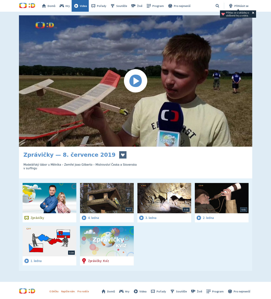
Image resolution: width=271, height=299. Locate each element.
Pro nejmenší (178, 6)
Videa (80, 6)
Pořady (98, 6)
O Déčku (54, 291)
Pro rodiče (83, 291)
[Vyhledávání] (217, 6)
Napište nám (68, 291)
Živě (136, 6)
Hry (64, 6)
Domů (48, 6)
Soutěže (118, 6)
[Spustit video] (135, 81)
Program (155, 6)
